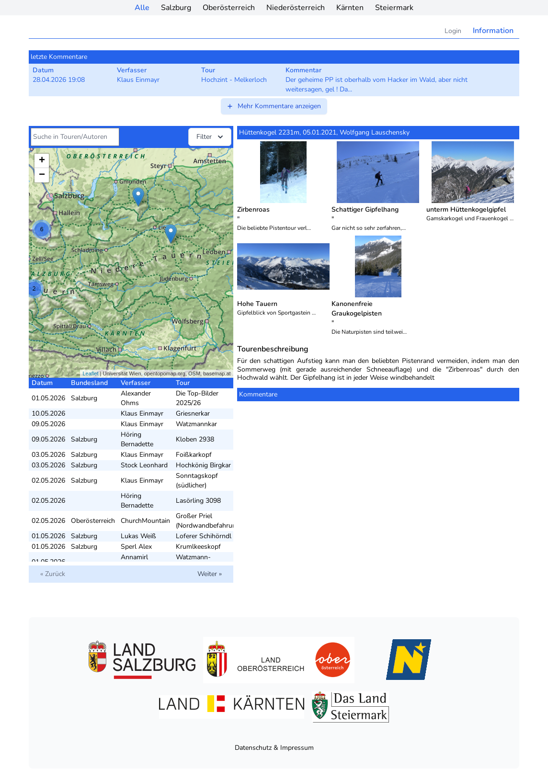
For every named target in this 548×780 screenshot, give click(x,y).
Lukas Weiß (138, 536)
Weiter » (209, 573)
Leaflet (90, 373)
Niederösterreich (295, 7)
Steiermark (394, 7)
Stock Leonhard (144, 465)
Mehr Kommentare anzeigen (273, 106)
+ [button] (42, 161)
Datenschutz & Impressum (274, 747)
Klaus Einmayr (142, 413)
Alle (142, 7)
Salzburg (176, 7)
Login (453, 30)
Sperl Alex (136, 546)
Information (493, 30)
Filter (210, 137)
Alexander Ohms (136, 398)
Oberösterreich (229, 7)
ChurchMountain (145, 520)
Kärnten (350, 7)
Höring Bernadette (137, 439)
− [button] (42, 175)
